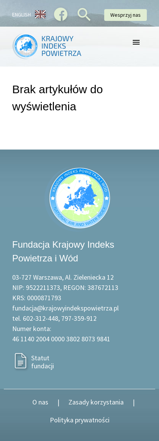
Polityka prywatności (80, 420)
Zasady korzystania (96, 402)
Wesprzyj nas (125, 14)
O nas (40, 402)
